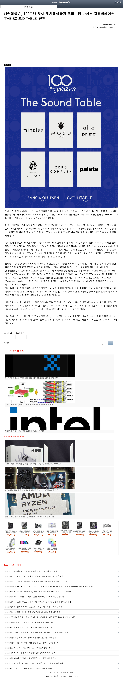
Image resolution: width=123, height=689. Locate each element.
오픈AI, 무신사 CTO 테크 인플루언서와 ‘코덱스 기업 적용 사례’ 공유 (33, 663)
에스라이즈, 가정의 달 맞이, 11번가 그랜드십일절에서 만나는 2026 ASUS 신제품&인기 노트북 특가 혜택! (48, 586)
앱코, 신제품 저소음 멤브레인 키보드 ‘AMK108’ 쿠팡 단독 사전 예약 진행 (35, 581)
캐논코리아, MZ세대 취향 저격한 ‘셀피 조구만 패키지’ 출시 (30, 658)
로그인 (52, 672)
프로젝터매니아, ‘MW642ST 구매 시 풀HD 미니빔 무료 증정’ (31, 571)
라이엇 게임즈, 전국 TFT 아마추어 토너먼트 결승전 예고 (29, 627)
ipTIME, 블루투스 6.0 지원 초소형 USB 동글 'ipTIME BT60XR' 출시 (33, 576)
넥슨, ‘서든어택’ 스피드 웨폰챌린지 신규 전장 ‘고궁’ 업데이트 (31, 642)
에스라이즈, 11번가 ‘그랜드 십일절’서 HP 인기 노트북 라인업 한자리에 (35, 596)
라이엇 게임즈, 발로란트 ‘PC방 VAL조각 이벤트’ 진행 (28, 668)
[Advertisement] (61, 46)
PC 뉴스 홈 (28, 7)
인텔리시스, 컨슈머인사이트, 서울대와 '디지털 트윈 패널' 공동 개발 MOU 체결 (38, 591)
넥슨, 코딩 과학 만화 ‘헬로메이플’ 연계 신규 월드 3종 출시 (30, 637)
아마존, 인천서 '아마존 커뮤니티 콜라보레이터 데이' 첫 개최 (30, 653)
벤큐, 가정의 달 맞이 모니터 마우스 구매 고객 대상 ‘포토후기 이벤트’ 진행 (36, 632)
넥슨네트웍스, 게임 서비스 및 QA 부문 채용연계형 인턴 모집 (31, 622)
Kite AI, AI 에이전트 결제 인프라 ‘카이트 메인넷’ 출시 (28, 648)
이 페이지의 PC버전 (65, 672)
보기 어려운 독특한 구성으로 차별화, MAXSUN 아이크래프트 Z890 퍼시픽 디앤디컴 (39, 617)
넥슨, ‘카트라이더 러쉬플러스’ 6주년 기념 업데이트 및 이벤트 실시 (33, 612)
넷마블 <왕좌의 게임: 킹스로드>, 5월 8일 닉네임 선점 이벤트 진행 (33, 607)
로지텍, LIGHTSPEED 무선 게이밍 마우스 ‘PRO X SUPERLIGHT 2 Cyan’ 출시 (37, 601)
